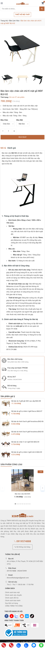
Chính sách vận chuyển (13, 595)
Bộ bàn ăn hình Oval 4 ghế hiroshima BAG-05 (27, 432)
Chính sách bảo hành (12, 600)
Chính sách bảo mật (12, 592)
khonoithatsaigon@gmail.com (18, 578)
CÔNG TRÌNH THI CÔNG (14, 606)
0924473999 (17, 379)
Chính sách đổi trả (11, 598)
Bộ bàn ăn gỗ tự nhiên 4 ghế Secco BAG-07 (26, 411)
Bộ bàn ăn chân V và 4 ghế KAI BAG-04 (25, 442)
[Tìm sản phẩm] (20, 9)
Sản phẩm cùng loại (11, 464)
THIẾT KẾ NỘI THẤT (22, 14)
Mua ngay (22, 137)
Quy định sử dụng (11, 603)
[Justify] (41, 9)
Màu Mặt (19, 120)
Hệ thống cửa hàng (22, 547)
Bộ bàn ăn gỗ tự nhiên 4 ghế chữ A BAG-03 (26, 452)
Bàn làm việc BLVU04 (22, 494)
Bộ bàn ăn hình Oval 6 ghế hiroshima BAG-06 (27, 421)
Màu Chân (4, 120)
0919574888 (22, 541)
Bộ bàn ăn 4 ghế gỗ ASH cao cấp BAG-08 (26, 401)
